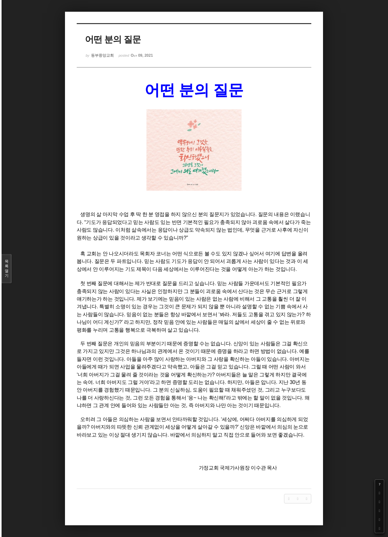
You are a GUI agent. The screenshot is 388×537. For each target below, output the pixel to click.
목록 (7, 268)
